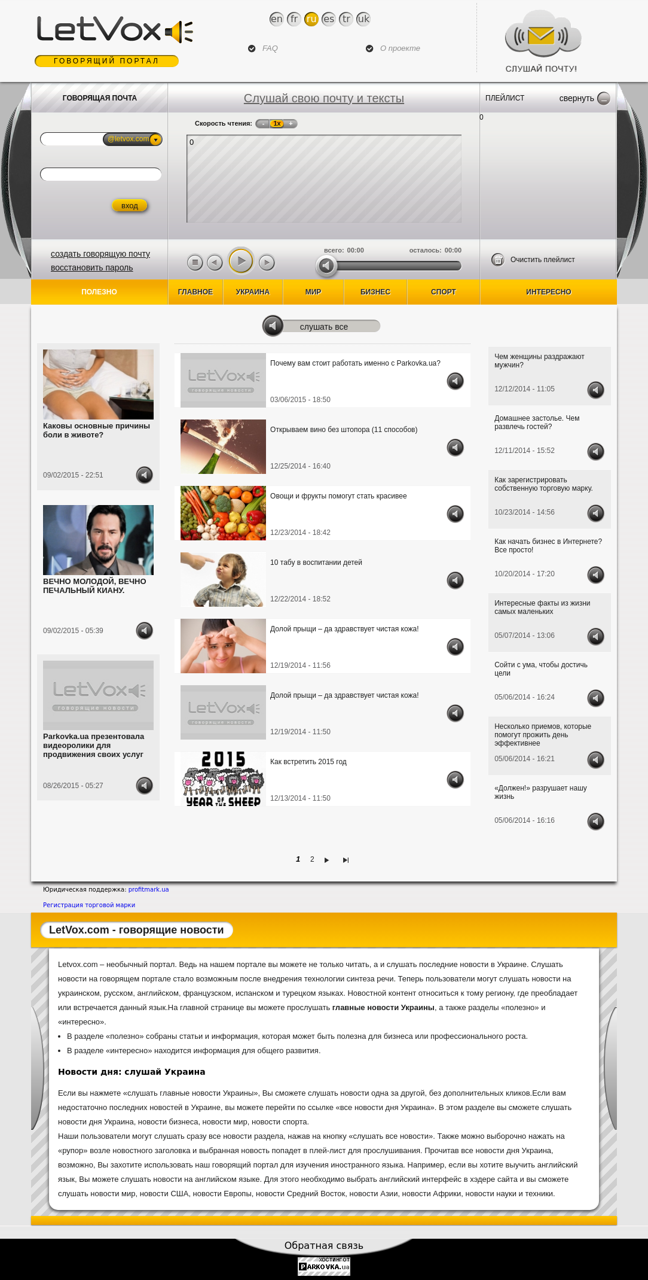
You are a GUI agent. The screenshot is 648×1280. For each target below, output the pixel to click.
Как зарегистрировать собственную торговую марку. (543, 484)
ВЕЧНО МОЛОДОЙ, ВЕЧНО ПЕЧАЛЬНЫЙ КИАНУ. (94, 586)
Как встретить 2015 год (308, 762)
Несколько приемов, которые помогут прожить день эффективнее (542, 734)
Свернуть (577, 98)
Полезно (99, 292)
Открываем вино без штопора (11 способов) (343, 429)
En (277, 19)
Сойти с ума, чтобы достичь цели (541, 669)
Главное (195, 292)
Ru (312, 19)
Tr (346, 19)
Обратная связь (324, 1245)
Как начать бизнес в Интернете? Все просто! (548, 545)
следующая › (328, 859)
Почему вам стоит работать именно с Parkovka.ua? (355, 363)
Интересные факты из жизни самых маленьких (542, 607)
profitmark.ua (149, 889)
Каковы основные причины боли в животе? (96, 430)
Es (328, 19)
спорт (443, 292)
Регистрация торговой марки (89, 905)
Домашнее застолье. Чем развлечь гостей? (536, 422)
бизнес (375, 292)
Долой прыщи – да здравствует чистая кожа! (344, 629)
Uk (363, 19)
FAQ (270, 48)
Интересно (548, 292)
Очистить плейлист (543, 260)
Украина (253, 292)
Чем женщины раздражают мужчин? (539, 360)
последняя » (347, 859)
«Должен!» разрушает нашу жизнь (540, 792)
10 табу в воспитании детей (316, 562)
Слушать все (324, 327)
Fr (294, 19)
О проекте (400, 48)
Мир (313, 292)
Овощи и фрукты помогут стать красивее (338, 496)
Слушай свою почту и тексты (324, 98)
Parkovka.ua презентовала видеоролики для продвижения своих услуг (93, 745)
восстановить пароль (92, 267)
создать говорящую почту (100, 254)
